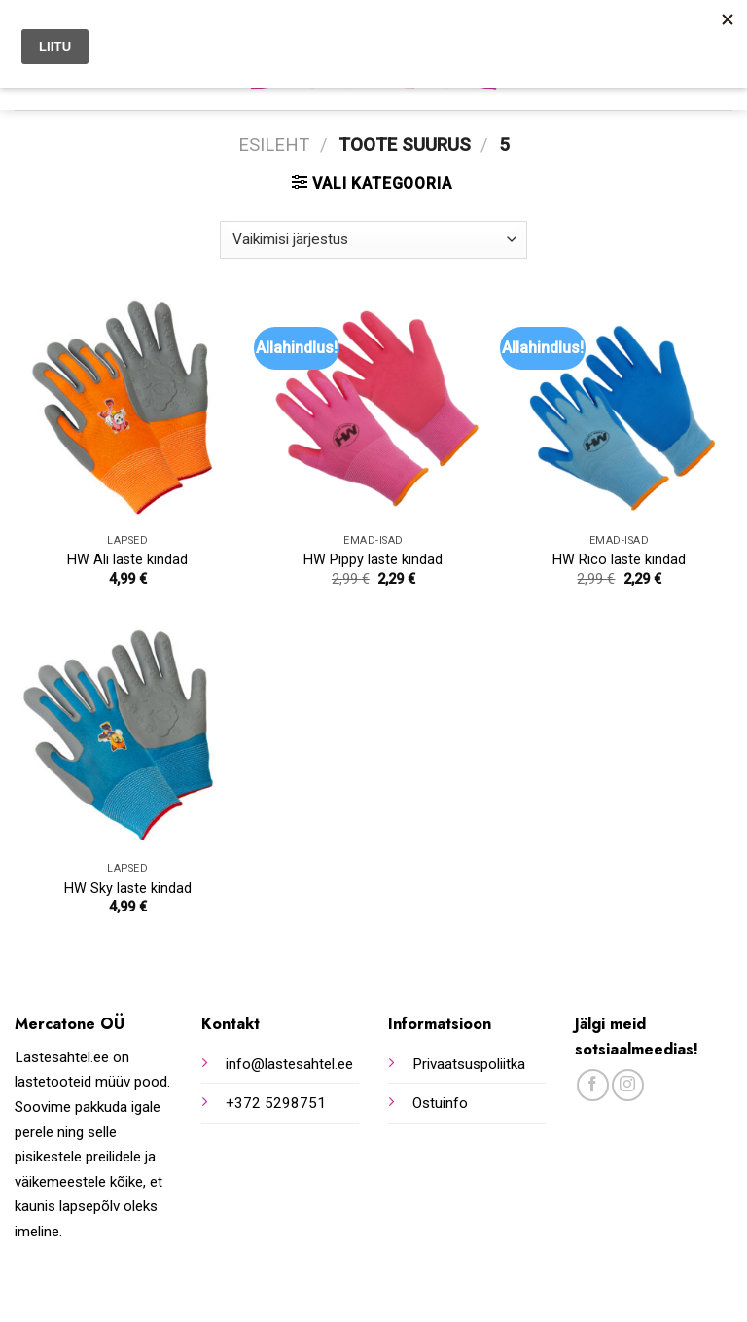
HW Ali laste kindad (127, 560)
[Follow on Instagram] (628, 1085)
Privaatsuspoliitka (468, 1064)
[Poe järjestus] (373, 240)
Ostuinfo (440, 1103)
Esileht (273, 144)
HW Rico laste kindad (619, 560)
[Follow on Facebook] (593, 1085)
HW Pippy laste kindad (373, 560)
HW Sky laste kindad (128, 888)
